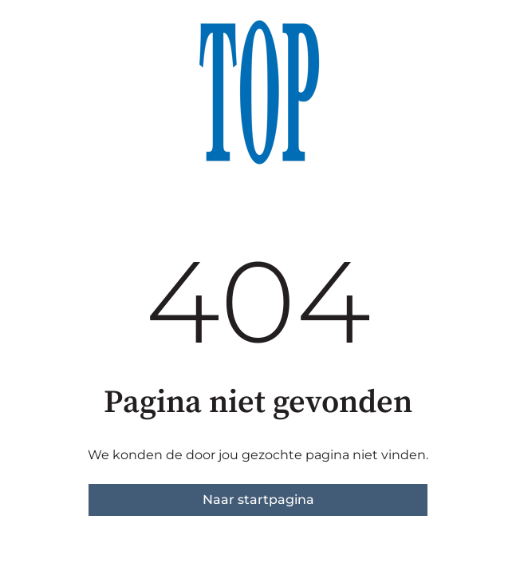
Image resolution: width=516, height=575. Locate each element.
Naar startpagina (258, 499)
